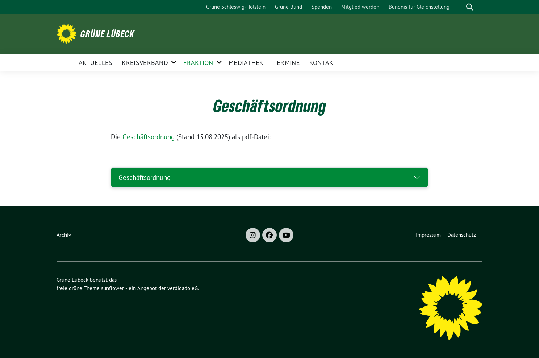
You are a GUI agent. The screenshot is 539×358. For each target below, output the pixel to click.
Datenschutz (461, 234)
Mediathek (246, 62)
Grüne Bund (288, 6)
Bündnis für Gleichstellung (419, 6)
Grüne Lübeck (107, 33)
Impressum (428, 234)
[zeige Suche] (470, 7)
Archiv (64, 234)
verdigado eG (182, 288)
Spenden (322, 6)
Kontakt (323, 62)
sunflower (112, 288)
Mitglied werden (360, 6)
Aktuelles (96, 62)
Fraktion (198, 62)
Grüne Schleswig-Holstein (236, 6)
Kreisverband (145, 62)
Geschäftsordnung (148, 136)
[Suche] (459, 7)
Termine (286, 62)
